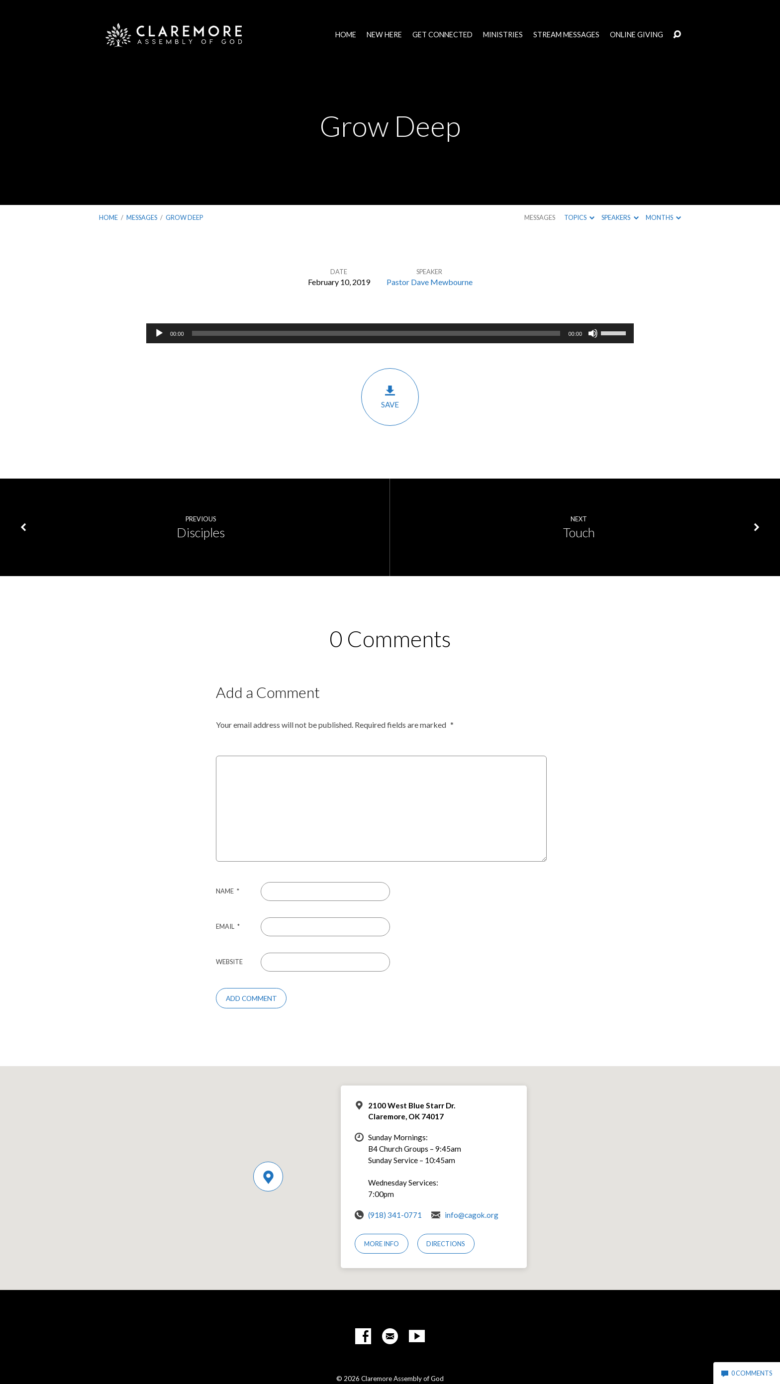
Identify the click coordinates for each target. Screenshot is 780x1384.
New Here (384, 34)
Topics (579, 217)
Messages (141, 217)
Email (228, 926)
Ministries (503, 34)
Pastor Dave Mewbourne (430, 282)
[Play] (159, 333)
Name (227, 891)
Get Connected (442, 34)
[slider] (376, 333)
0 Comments (746, 1373)
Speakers (619, 217)
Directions (445, 1244)
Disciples (201, 532)
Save (390, 397)
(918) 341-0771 (395, 1214)
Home (345, 34)
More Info (381, 1244)
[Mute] (593, 333)
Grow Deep (184, 217)
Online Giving (636, 34)
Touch (579, 532)
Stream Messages (566, 34)
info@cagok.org (471, 1214)
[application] (390, 333)
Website (229, 962)
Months (663, 217)
